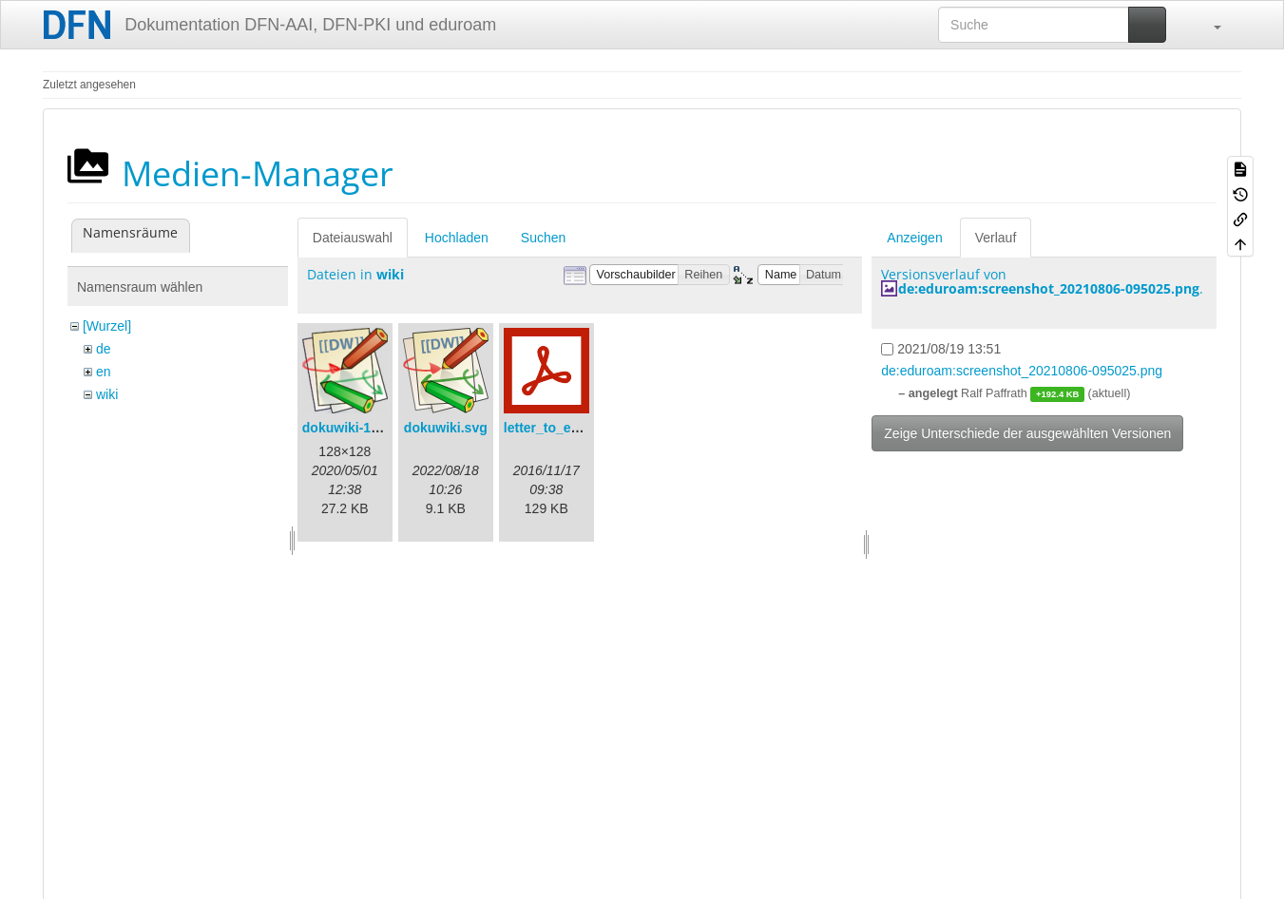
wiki (107, 394)
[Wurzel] (107, 326)
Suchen (543, 237)
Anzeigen (914, 237)
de (103, 348)
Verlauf (996, 237)
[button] (1208, 24)
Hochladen (457, 237)
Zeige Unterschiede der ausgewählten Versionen (1027, 433)
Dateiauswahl (353, 237)
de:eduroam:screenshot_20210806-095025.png (1048, 288)
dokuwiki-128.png (357, 427)
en (103, 371)
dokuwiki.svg (446, 427)
